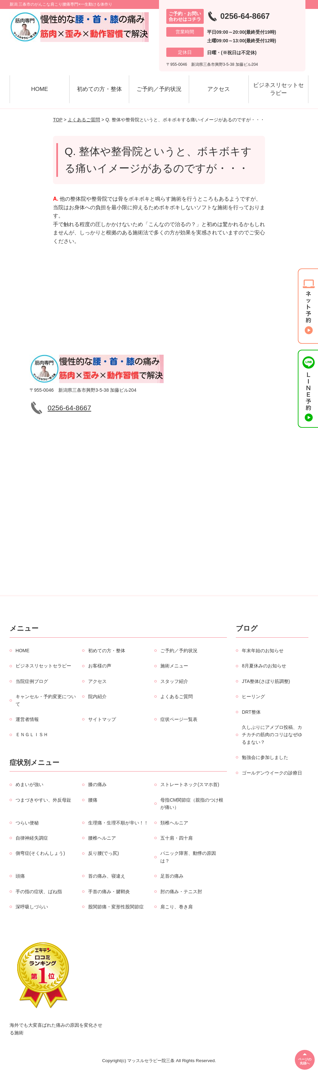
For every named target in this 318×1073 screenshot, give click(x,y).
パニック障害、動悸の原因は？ (188, 857)
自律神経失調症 (32, 838)
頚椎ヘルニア (174, 822)
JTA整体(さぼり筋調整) (266, 681)
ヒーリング (253, 696)
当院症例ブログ (32, 681)
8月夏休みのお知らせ (264, 665)
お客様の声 (99, 665)
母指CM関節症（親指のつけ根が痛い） (191, 803)
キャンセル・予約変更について (46, 700)
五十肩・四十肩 (176, 838)
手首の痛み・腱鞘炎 (109, 891)
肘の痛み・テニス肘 (181, 891)
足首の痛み (172, 876)
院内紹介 (97, 696)
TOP (57, 119)
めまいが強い (29, 784)
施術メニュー (174, 665)
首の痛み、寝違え (106, 876)
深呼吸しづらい (32, 906)
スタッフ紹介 (174, 681)
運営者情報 (27, 719)
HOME (39, 89)
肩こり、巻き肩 (176, 906)
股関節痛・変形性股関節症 (116, 906)
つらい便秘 (27, 822)
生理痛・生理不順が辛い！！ (118, 822)
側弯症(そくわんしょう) (40, 853)
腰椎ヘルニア (102, 838)
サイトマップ (102, 719)
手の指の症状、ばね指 (39, 891)
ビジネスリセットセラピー (278, 89)
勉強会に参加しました (265, 757)
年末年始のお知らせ (263, 650)
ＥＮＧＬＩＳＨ (32, 734)
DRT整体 (251, 712)
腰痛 (92, 800)
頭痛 (20, 876)
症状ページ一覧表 (178, 719)
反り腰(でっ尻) (103, 853)
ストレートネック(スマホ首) (189, 784)
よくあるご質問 (84, 119)
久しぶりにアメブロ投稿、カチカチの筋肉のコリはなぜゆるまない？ (272, 735)
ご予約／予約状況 (159, 89)
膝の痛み (97, 784)
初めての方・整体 (99, 89)
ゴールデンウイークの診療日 (272, 772)
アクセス (218, 89)
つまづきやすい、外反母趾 (43, 800)
